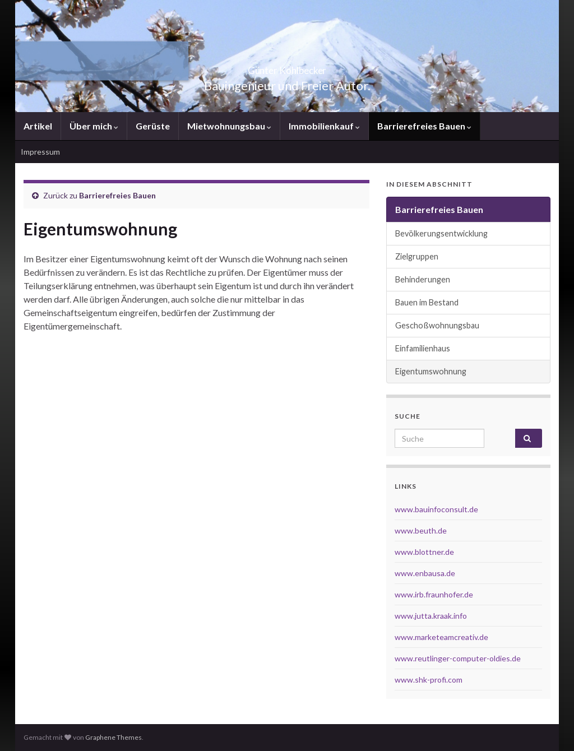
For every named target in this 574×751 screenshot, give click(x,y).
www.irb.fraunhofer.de (434, 594)
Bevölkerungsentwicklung (441, 233)
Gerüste (153, 125)
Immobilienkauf (324, 125)
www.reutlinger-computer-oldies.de (458, 658)
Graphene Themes (113, 737)
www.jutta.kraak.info (431, 615)
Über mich (94, 125)
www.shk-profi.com (428, 679)
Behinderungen (422, 279)
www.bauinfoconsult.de (436, 509)
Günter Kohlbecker (287, 67)
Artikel (38, 125)
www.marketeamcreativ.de (441, 637)
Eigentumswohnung (430, 371)
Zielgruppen (416, 256)
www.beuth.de (421, 530)
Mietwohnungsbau (229, 125)
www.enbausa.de (425, 573)
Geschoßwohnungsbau (437, 325)
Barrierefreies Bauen (424, 125)
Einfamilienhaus (422, 348)
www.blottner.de (424, 552)
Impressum (40, 151)
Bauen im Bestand (427, 302)
